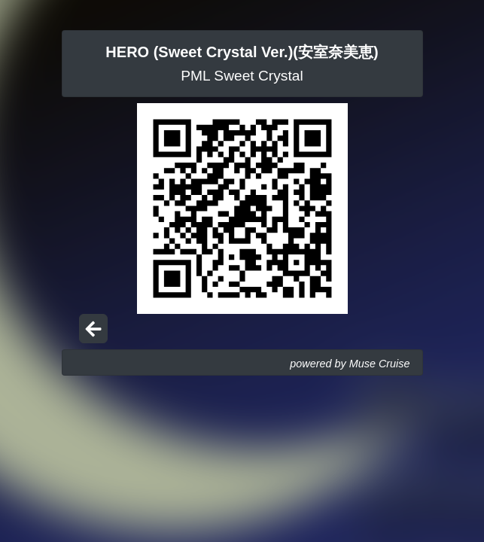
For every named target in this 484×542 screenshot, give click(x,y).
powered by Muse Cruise (349, 364)
